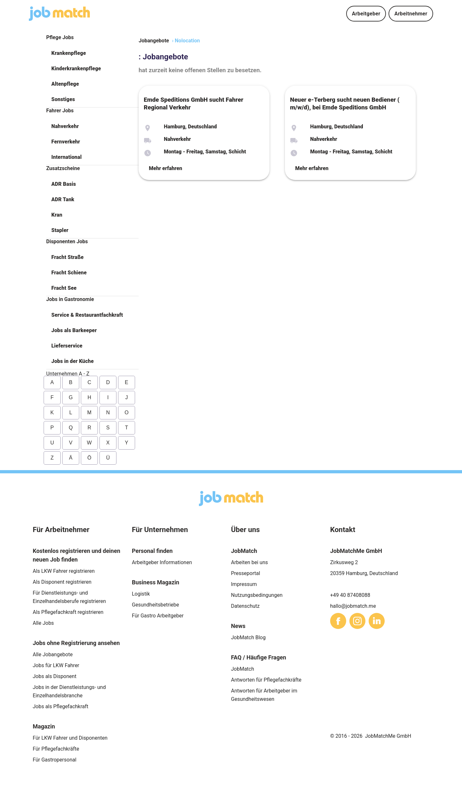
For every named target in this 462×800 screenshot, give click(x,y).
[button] (92, 53)
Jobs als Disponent (54, 676)
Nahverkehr (65, 126)
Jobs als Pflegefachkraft (60, 706)
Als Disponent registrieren (62, 582)
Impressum (244, 584)
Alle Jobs (43, 623)
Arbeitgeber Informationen (162, 562)
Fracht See (64, 288)
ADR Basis (63, 184)
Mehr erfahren (165, 168)
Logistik (141, 594)
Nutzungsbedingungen (256, 595)
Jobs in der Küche (72, 361)
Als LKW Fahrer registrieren (64, 571)
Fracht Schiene (69, 273)
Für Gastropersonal (54, 760)
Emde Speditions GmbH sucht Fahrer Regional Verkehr (193, 103)
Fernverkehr (65, 142)
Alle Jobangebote (53, 654)
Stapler (59, 230)
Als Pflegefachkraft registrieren (68, 612)
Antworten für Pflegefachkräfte (266, 680)
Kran (56, 215)
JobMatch (242, 669)
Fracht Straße (67, 257)
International (66, 157)
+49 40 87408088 (350, 595)
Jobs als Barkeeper (74, 330)
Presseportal (245, 573)
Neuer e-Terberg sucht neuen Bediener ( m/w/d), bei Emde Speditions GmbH (344, 103)
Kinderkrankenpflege (76, 68)
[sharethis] (338, 621)
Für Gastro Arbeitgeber (158, 616)
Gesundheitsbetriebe (155, 605)
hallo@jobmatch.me (353, 606)
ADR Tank (62, 199)
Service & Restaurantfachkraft (87, 315)
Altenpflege (65, 84)
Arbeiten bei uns (249, 562)
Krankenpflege (68, 53)
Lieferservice (66, 346)
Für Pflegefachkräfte (56, 749)
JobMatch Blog (248, 637)
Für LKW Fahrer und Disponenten (70, 738)
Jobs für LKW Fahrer (56, 665)
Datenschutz (245, 606)
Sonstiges (63, 99)
